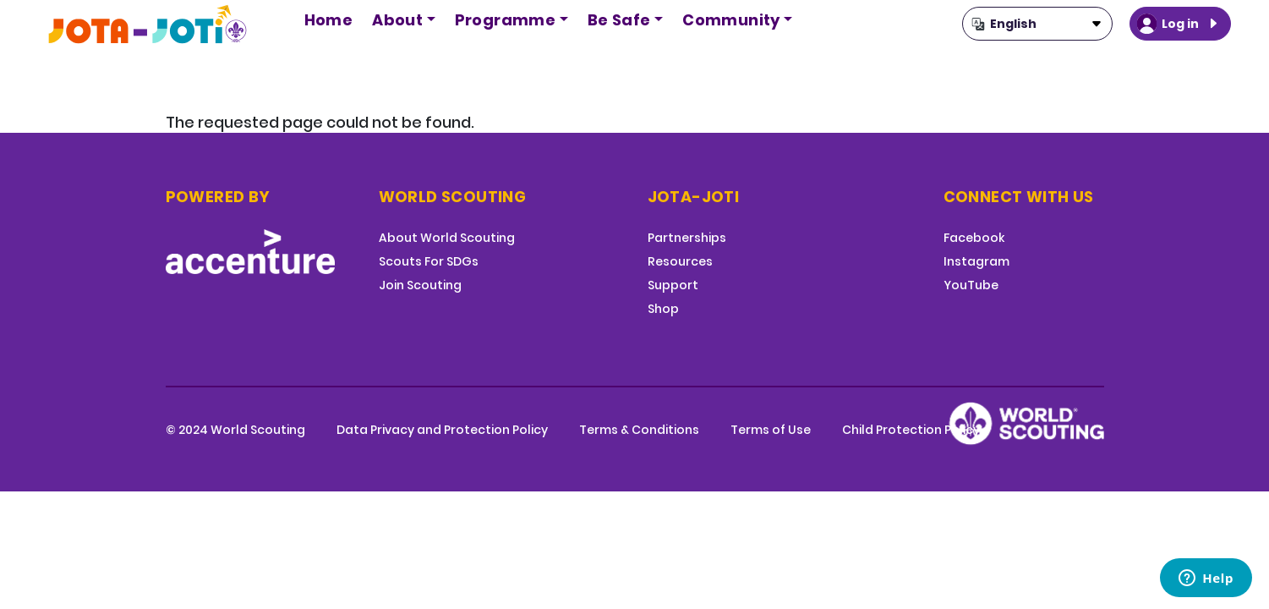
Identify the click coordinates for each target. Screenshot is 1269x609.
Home (328, 19)
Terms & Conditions (639, 429)
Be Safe (619, 19)
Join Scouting (420, 285)
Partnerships (687, 237)
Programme (505, 19)
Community (731, 19)
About (397, 19)
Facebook (974, 237)
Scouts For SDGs (429, 261)
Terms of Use (770, 429)
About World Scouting (447, 237)
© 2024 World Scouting (235, 429)
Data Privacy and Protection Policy (442, 429)
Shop (663, 308)
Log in (1180, 23)
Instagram (976, 261)
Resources (680, 261)
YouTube (971, 285)
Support (673, 285)
